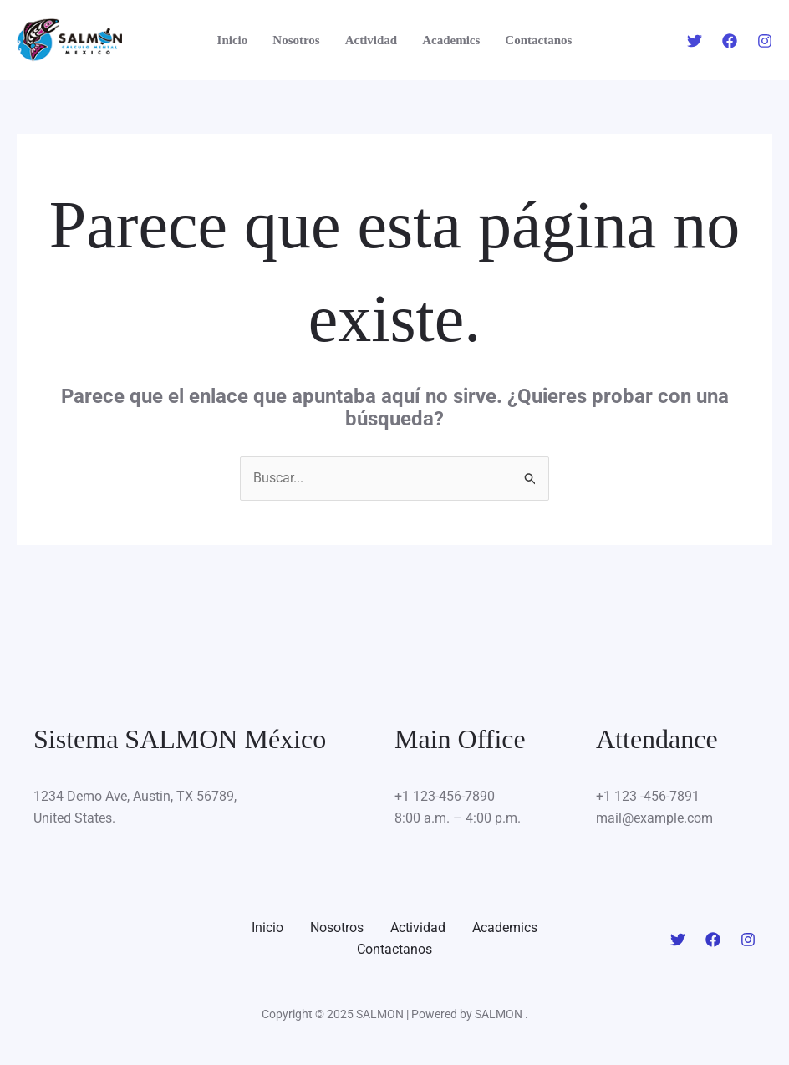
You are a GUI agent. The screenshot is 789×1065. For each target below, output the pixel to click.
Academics (451, 40)
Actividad (371, 40)
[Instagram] (764, 40)
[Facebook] (729, 40)
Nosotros (295, 40)
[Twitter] (694, 40)
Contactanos (538, 40)
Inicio (232, 40)
